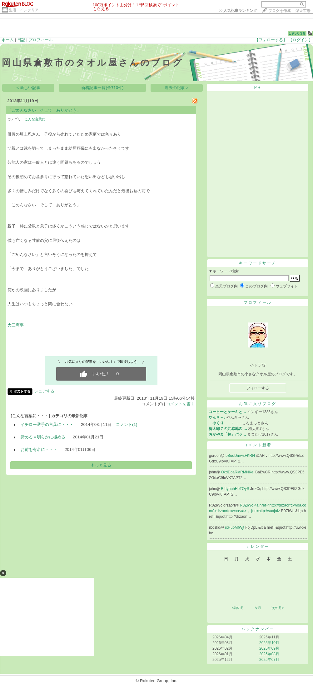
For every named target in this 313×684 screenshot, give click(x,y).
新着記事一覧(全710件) (102, 87)
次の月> (277, 608)
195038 (297, 33)
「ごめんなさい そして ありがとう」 (44, 110)
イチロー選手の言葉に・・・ (47, 424)
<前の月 (237, 608)
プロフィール (40, 39)
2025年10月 (269, 643)
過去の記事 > (177, 87)
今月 (257, 608)
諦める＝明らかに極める (43, 437)
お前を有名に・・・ (39, 449)
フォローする (257, 388)
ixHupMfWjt (235, 527)
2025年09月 (269, 648)
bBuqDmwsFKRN (241, 455)
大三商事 (15, 325)
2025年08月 (269, 654)
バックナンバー (257, 629)
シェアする (44, 391)
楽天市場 (303, 10)
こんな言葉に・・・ (40, 119)
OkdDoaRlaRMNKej (238, 472)
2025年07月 (269, 659)
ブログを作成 (279, 10)
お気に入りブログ (257, 404)
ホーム (8, 39)
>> (238, 10)
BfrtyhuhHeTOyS (235, 489)
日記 (21, 39)
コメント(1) (126, 424)
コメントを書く (180, 404)
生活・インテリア (24, 10)
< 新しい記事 (29, 87)
